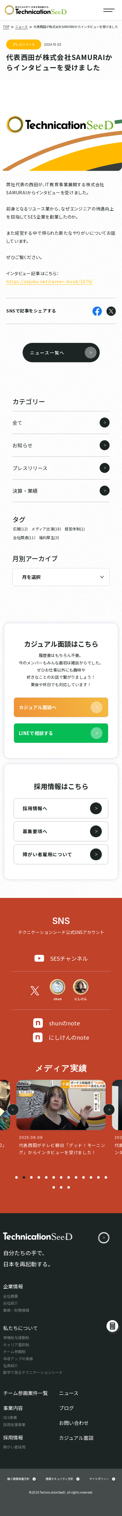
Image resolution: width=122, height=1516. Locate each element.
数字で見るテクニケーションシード (33, 1372)
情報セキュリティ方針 (62, 1479)
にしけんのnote (61, 1037)
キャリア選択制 (16, 1344)
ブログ (66, 1408)
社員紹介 (10, 1365)
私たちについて (20, 1328)
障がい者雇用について (62, 854)
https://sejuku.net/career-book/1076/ (49, 281)
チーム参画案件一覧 (25, 1393)
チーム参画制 (14, 1351)
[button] (16, 1177)
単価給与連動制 (16, 1337)
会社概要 (10, 1296)
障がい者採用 (14, 1446)
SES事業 (10, 1417)
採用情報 (13, 1437)
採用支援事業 (14, 1424)
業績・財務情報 (16, 1310)
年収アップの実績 (18, 1358)
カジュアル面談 (76, 1437)
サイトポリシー (102, 1479)
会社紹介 (10, 1303)
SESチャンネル (61, 958)
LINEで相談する (60, 733)
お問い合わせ (74, 1422)
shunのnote (56, 1023)
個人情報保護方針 (21, 1479)
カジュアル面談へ (60, 707)
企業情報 (13, 1286)
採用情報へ (62, 808)
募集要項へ (62, 831)
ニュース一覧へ (63, 352)
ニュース (69, 1393)
